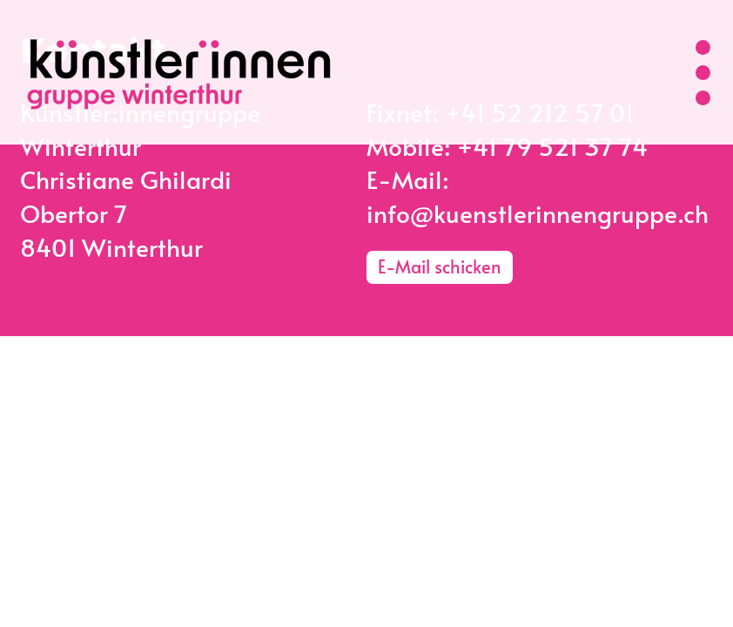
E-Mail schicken (439, 266)
